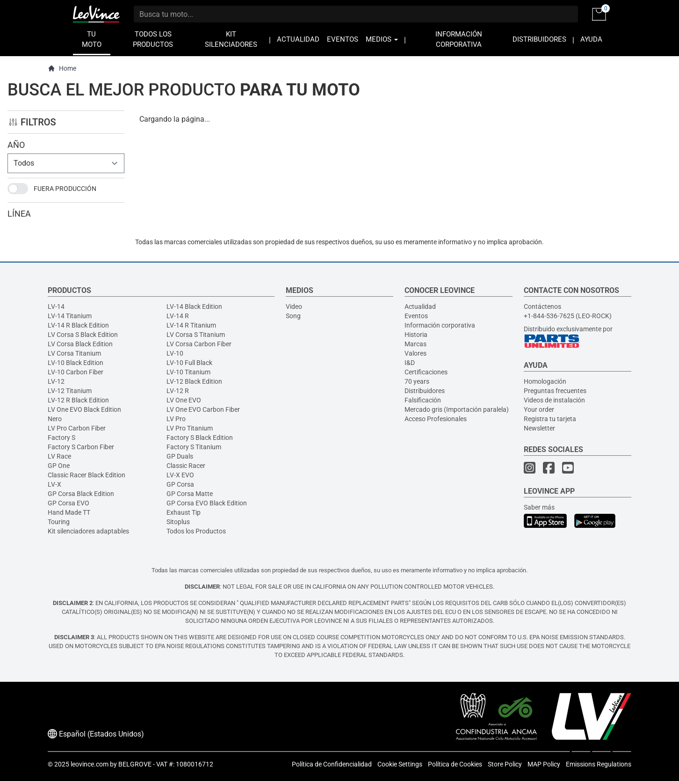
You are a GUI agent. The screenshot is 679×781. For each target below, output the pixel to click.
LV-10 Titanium (188, 372)
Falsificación (423, 400)
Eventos (416, 316)
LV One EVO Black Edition (84, 409)
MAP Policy (543, 764)
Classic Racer (185, 465)
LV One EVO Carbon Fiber (203, 409)
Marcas (415, 344)
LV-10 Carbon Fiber (75, 372)
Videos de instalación (554, 400)
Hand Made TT (69, 512)
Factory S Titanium (193, 447)
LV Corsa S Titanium (195, 334)
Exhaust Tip (183, 512)
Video (294, 306)
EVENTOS (342, 40)
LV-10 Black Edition (75, 362)
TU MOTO (91, 39)
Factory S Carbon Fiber (81, 447)
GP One (59, 465)
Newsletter (539, 428)
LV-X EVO (180, 475)
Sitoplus (178, 522)
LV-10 (174, 353)
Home (62, 69)
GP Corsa (180, 484)
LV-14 (56, 306)
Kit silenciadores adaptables (88, 531)
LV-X (54, 484)
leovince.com (89, 764)
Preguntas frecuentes (555, 390)
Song (293, 316)
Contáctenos (542, 306)
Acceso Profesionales (436, 419)
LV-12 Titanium (70, 390)
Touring (59, 522)
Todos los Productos (196, 531)
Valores (415, 353)
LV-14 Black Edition (194, 306)
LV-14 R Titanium (191, 325)
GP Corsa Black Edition (81, 493)
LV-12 (56, 381)
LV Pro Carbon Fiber (77, 428)
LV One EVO (183, 400)
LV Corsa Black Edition (80, 344)
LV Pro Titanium (189, 428)
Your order (539, 409)
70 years (417, 381)
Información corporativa (440, 325)
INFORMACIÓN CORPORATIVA (458, 39)
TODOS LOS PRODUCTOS (153, 39)
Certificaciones (426, 372)
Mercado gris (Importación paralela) (457, 409)
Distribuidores (425, 390)
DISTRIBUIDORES (539, 40)
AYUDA (591, 40)
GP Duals (179, 456)
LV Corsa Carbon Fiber (198, 344)
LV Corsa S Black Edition (83, 334)
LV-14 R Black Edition (78, 325)
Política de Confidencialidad (332, 764)
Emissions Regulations (598, 764)
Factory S (61, 437)
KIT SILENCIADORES (231, 39)
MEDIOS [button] (382, 40)
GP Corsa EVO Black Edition (206, 503)
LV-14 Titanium (70, 316)
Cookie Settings (399, 764)
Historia (416, 334)
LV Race (59, 456)
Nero (55, 419)
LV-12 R (177, 390)
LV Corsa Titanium (74, 353)
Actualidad (420, 306)
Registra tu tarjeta (550, 419)
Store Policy (505, 764)
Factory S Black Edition (199, 437)
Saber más (539, 507)
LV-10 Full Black (189, 362)
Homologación (545, 381)
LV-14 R (177, 316)
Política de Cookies (455, 764)
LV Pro (176, 419)
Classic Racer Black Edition (86, 475)
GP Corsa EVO (68, 503)
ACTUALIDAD (298, 40)
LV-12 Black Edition (194, 381)
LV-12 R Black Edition (78, 400)
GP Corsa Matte (189, 493)
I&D (410, 362)
